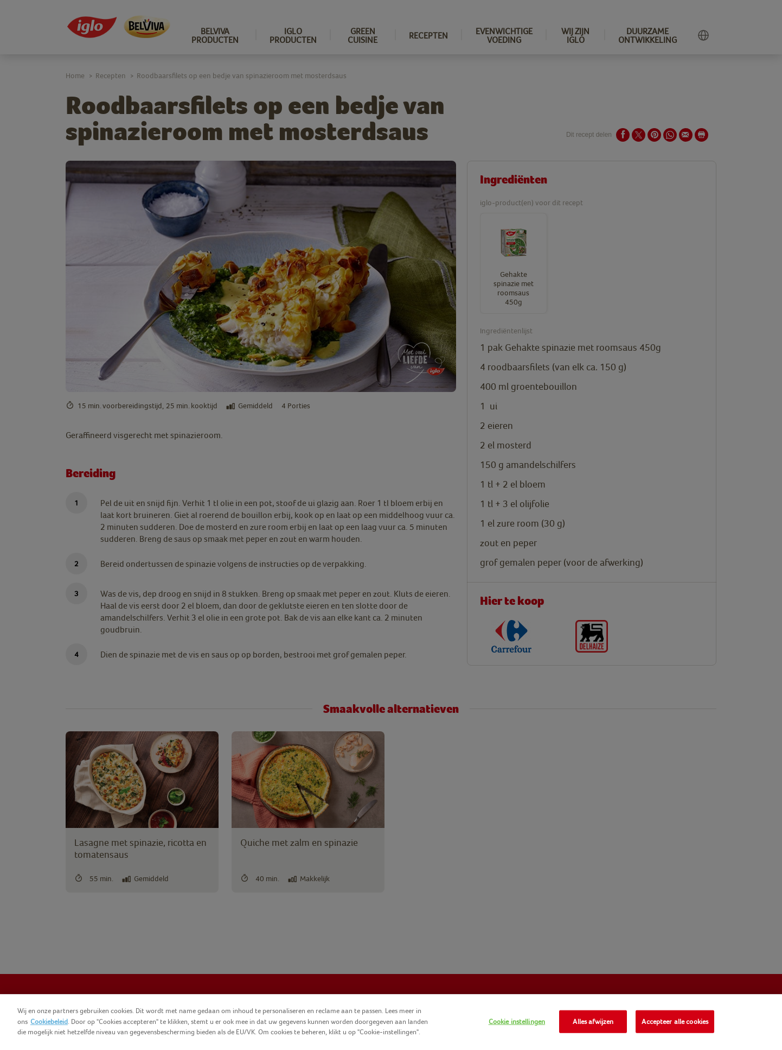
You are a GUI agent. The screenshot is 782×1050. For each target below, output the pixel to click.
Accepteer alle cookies (675, 1021)
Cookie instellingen (517, 1021)
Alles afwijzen (593, 1021)
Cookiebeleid (49, 1021)
